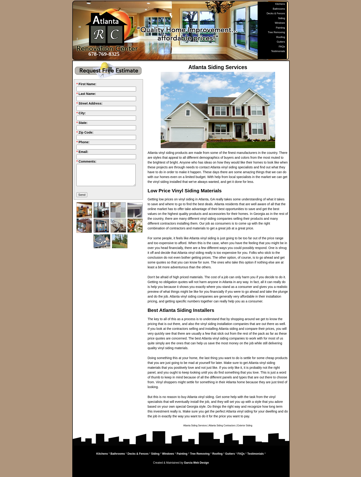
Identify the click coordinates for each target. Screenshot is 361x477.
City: (82, 113)
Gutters (281, 41)
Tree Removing (276, 32)
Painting (280, 27)
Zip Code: (86, 132)
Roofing (280, 37)
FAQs (282, 46)
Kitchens (280, 4)
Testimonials (278, 51)
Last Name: (87, 94)
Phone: (84, 142)
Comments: (87, 161)
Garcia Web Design (196, 462)
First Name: (87, 84)
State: (83, 123)
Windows (280, 22)
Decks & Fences (276, 13)
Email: (83, 152)
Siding (281, 18)
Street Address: (90, 103)
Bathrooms (279, 8)
